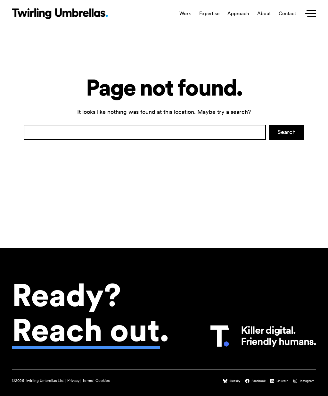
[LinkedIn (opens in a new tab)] (280, 380)
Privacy (73, 380)
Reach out (86, 330)
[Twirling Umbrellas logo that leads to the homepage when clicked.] (60, 13)
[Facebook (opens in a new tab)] (256, 380)
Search (286, 132)
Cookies (102, 380)
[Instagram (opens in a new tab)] (304, 380)
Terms (87, 380)
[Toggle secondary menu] (309, 14)
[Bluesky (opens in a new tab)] (232, 380)
